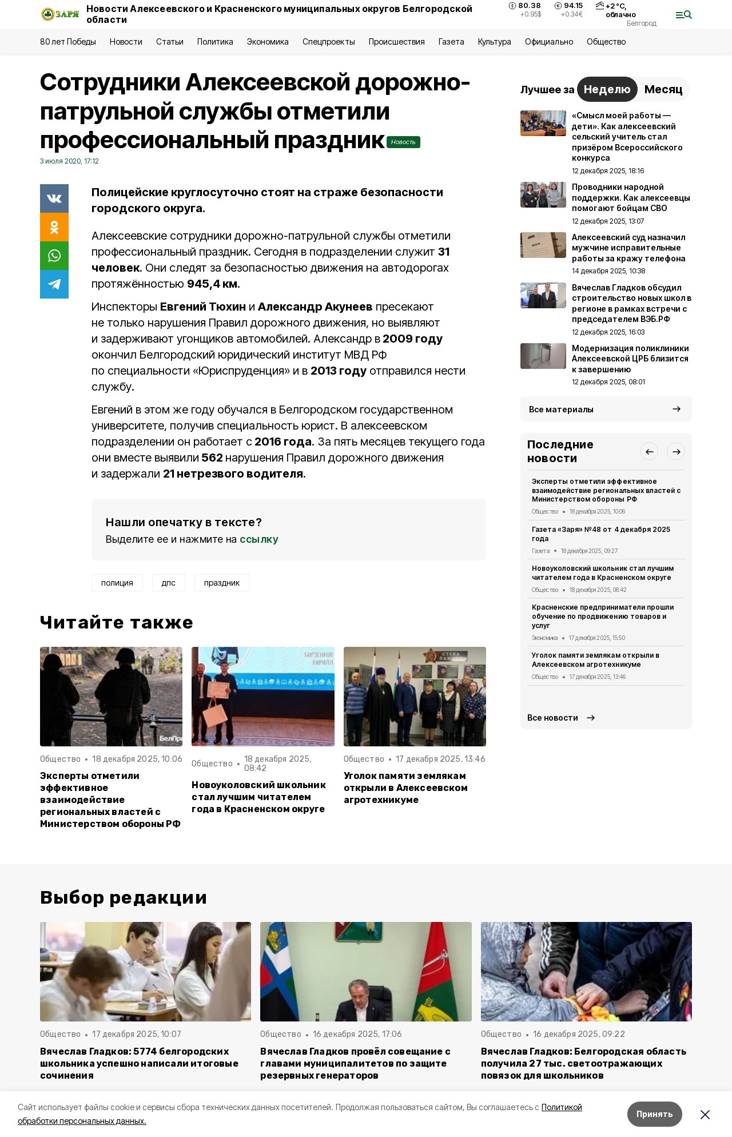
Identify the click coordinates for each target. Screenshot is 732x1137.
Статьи (170, 41)
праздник (222, 582)
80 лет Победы (68, 41)
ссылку (259, 539)
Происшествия (397, 41)
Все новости (552, 717)
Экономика (268, 41)
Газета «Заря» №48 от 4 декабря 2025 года (601, 534)
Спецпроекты (329, 41)
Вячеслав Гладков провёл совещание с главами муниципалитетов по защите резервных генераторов (355, 1063)
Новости (126, 41)
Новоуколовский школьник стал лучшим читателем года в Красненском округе (258, 797)
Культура (494, 41)
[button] (649, 451)
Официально (548, 41)
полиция (117, 582)
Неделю (607, 89)
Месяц (664, 89)
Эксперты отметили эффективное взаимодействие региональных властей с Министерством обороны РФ (110, 799)
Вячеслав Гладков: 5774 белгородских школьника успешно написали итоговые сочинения (139, 1063)
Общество (606, 41)
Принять (654, 1114)
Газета (451, 41)
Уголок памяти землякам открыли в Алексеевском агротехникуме (406, 787)
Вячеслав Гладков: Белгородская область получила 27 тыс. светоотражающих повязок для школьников (583, 1063)
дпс (169, 582)
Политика (215, 41)
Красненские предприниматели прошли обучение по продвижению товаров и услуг (603, 616)
